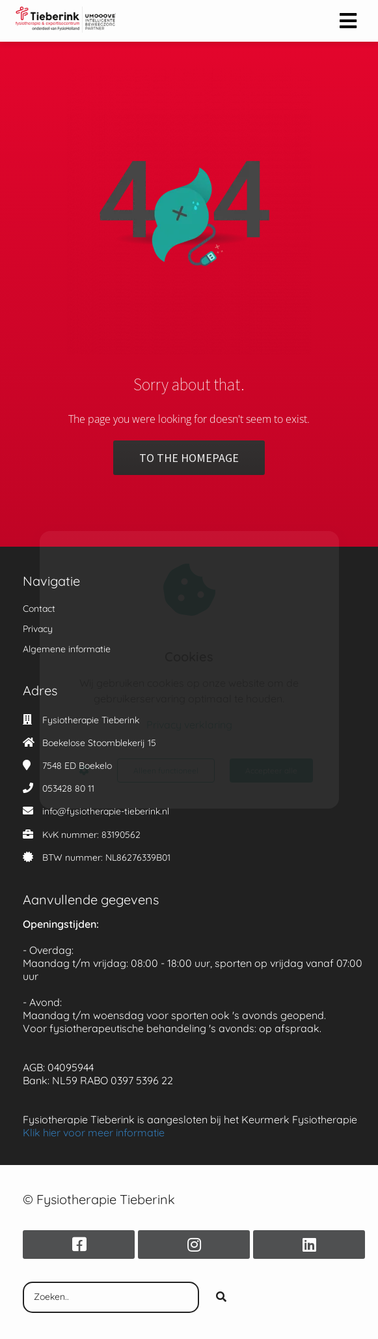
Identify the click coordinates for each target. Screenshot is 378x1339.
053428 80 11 (68, 788)
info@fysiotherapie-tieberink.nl (105, 811)
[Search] (221, 1297)
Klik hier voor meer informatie (94, 1132)
